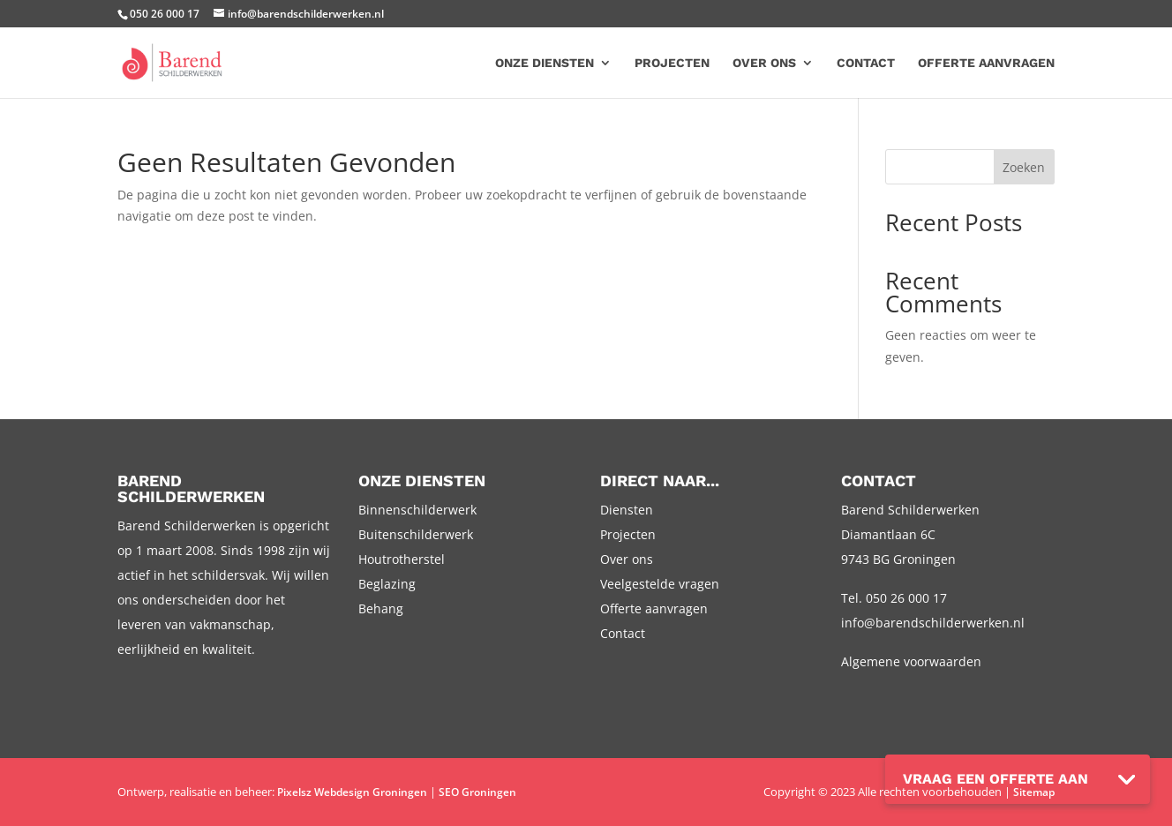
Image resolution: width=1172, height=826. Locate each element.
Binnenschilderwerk (417, 509)
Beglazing (387, 583)
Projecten (672, 63)
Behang (380, 608)
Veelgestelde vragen (659, 583)
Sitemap (1034, 792)
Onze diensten (544, 63)
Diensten (626, 509)
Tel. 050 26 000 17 (894, 597)
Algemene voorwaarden (911, 661)
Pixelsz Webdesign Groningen (352, 792)
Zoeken (1024, 167)
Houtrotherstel (401, 559)
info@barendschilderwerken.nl (933, 622)
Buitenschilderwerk (415, 534)
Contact (866, 63)
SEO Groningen (477, 792)
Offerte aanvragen (986, 63)
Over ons (764, 63)
